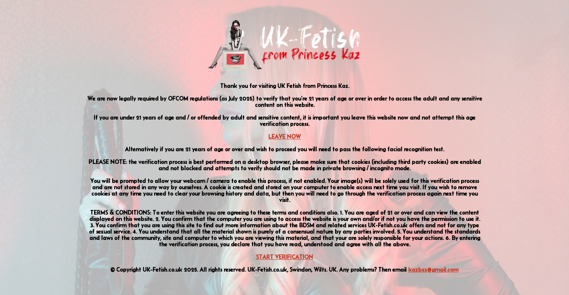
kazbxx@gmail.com (433, 269)
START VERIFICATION (284, 257)
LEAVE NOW (284, 136)
